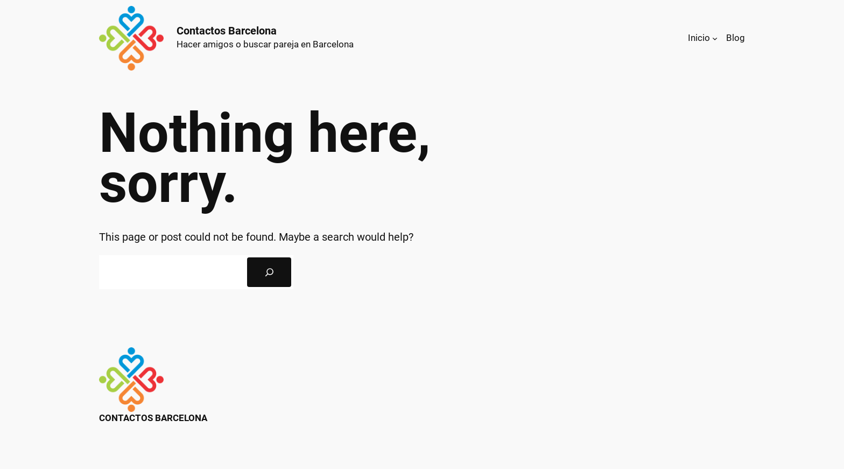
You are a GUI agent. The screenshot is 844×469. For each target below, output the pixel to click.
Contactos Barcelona (227, 30)
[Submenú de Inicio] (715, 38)
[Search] (269, 272)
